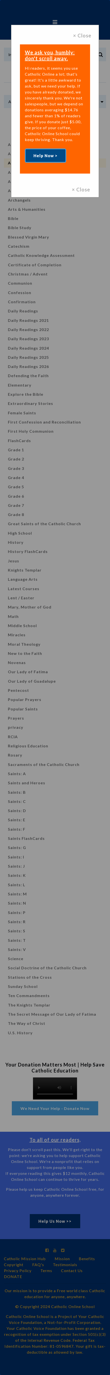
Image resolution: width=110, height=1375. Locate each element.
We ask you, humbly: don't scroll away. (50, 55)
